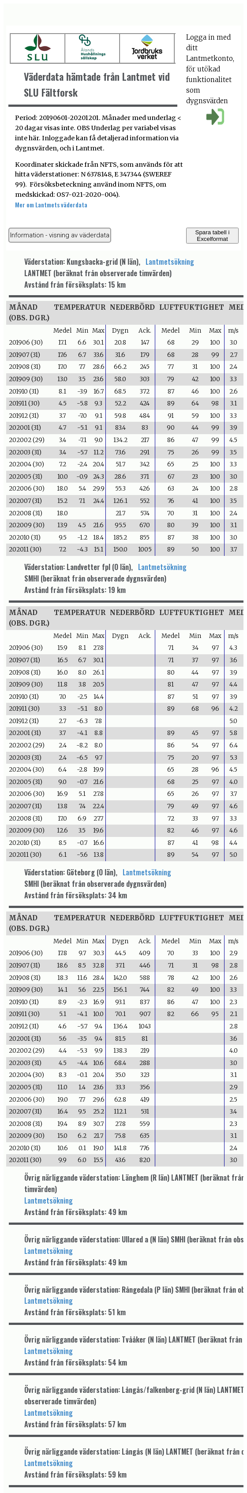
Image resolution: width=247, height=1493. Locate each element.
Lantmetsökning (170, 261)
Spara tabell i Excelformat (212, 235)
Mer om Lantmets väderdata (51, 204)
